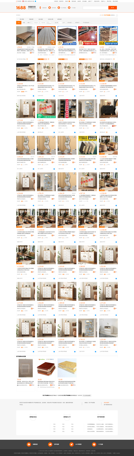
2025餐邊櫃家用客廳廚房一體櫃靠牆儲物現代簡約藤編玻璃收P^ (46, 123)
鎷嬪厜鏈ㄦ (46, 54)
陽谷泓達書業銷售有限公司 (111, 429)
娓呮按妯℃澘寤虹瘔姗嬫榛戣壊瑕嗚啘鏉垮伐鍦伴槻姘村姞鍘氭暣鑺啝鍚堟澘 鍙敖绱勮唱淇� (66, 50)
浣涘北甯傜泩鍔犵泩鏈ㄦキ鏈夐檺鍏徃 (23, 385)
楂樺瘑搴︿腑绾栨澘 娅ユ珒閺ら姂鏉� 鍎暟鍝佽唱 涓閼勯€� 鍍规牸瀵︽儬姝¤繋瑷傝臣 (25, 382)
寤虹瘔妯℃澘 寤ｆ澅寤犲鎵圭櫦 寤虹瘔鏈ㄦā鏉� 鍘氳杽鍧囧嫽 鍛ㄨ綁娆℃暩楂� (87, 50)
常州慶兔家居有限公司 (84, 89)
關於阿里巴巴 (82, 450)
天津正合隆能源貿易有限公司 (103, 426)
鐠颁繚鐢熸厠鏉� (50, 387)
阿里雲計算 (77, 453)
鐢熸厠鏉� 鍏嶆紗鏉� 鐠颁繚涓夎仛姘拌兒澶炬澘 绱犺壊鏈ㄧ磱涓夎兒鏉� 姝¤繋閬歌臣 (46, 382)
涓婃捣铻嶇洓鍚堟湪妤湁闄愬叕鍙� (42, 52)
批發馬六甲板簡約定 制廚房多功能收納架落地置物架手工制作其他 (66, 123)
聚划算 (52, 453)
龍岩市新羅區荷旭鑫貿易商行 (63, 199)
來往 (102, 453)
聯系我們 (88, 450)
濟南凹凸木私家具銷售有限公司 (21, 125)
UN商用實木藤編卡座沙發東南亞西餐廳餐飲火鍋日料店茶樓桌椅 (108, 196)
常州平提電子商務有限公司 (63, 89)
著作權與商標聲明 (58, 450)
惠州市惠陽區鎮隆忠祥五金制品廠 (113, 424)
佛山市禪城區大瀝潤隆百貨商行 (42, 125)
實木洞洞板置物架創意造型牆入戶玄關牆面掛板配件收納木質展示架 (46, 86)
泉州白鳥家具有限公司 (104, 89)
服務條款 (70, 450)
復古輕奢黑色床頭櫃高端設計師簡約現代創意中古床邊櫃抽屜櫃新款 (108, 123)
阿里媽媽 (69, 453)
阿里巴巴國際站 (24, 453)
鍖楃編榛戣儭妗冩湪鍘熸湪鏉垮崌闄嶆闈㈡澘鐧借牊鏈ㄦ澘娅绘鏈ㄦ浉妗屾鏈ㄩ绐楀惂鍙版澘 (25, 50)
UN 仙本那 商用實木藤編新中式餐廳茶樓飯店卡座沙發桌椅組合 (108, 159)
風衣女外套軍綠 (91, 431)
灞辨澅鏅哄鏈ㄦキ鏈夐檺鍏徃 (63, 52)
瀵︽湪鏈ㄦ (40, 54)
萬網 (92, 453)
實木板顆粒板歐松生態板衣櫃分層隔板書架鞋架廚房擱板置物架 (87, 159)
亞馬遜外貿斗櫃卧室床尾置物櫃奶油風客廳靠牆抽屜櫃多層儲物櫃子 (25, 123)
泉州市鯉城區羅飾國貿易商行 (63, 162)
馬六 (54, 424)
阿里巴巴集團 (17, 453)
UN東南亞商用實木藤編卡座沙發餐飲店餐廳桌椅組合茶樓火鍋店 (108, 232)
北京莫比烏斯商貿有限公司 (111, 431)
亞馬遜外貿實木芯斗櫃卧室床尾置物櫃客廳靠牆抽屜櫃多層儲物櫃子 (108, 342)
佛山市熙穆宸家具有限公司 (104, 125)
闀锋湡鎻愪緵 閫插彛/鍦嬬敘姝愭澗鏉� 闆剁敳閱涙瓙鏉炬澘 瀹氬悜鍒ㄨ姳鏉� (66, 382)
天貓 (49, 453)
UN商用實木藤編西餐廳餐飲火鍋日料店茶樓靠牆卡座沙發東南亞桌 (108, 86)
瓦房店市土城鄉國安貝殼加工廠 (103, 424)
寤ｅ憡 (32, 50)
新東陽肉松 (90, 429)
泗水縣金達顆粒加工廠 (92, 426)
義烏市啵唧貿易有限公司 (42, 162)
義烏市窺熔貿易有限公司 (84, 162)
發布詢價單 (106, 402)
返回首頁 (80, 395)
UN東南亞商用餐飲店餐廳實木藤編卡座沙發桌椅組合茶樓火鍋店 (66, 232)
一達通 (113, 453)
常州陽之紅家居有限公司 (42, 89)
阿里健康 (109, 453)
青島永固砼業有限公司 (110, 426)
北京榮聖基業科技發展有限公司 (103, 429)
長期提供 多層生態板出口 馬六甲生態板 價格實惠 (25, 86)
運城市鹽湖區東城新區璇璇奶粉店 (104, 431)
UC (94, 453)
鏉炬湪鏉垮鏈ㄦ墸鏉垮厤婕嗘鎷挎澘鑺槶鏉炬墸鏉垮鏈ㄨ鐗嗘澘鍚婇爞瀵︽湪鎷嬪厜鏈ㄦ (46, 50)
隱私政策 (76, 450)
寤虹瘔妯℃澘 (61, 54)
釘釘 (105, 453)
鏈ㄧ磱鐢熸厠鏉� (42, 387)
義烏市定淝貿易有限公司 (63, 125)
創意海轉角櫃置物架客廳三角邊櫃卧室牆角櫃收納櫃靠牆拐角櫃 (66, 159)
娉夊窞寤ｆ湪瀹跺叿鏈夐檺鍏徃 (21, 52)
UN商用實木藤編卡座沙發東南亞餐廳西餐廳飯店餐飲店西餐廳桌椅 (25, 232)
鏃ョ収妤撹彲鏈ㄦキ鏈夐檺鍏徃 (104, 52)
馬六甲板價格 (92, 402)
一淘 (56, 453)
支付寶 (98, 453)
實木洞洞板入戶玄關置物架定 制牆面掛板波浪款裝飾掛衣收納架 (87, 123)
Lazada (118, 453)
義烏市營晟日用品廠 (83, 199)
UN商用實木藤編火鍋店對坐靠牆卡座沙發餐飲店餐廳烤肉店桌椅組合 (87, 232)
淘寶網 (45, 453)
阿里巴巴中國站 (33, 453)
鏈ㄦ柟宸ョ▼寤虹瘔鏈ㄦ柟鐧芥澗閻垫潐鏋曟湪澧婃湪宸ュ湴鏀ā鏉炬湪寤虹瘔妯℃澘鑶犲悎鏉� (108, 50)
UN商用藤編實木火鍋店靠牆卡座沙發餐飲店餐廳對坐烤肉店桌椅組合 (46, 232)
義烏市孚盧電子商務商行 (21, 162)
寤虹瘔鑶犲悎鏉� (69, 54)
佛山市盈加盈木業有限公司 (21, 89)
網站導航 (93, 450)
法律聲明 (65, 450)
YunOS (83, 453)
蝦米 (73, 453)
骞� (33, 52)
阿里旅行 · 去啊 (62, 453)
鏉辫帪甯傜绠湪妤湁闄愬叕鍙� (84, 52)
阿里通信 (88, 453)
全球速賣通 (40, 453)
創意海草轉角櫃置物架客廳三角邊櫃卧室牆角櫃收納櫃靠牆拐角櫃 (25, 159)
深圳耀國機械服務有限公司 (93, 424)
